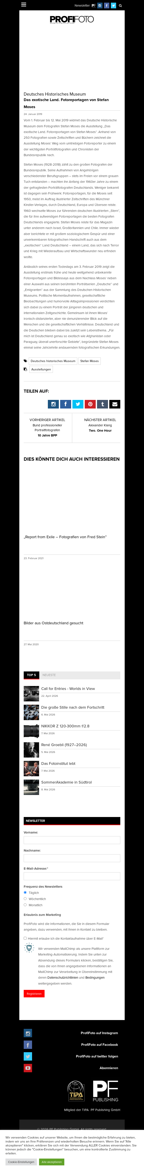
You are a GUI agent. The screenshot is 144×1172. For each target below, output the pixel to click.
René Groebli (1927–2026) (64, 744)
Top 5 (31, 675)
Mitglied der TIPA (76, 1094)
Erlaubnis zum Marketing (42, 914)
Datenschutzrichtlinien (62, 977)
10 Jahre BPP (47, 430)
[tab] (31, 675)
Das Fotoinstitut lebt (58, 763)
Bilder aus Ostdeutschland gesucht (53, 623)
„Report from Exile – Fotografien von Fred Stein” (65, 537)
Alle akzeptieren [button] (52, 1162)
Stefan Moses (89, 361)
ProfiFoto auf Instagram (99, 1032)
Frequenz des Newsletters (43, 886)
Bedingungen (94, 977)
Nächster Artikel (100, 419)
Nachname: (32, 850)
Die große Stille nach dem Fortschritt (72, 707)
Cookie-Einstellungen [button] (21, 1162)
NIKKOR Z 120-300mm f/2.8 (65, 726)
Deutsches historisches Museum (53, 361)
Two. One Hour (100, 428)
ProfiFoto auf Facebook (99, 1044)
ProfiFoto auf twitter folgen (97, 1056)
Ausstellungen (41, 369)
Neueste (49, 675)
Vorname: (31, 832)
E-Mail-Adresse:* (36, 868)
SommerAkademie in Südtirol (66, 782)
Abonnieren (109, 1067)
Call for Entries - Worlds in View (68, 688)
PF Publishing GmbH (105, 1094)
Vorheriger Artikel (47, 419)
